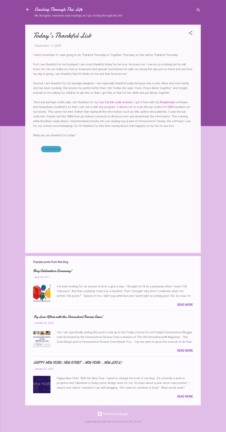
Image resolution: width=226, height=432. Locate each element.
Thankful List (51, 149)
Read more (185, 305)
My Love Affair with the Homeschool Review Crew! (68, 316)
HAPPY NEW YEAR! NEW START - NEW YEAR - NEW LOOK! (77, 362)
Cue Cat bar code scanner (116, 102)
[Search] (198, 11)
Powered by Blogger (113, 414)
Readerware (167, 102)
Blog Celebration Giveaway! (52, 270)
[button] (190, 34)
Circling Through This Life (58, 9)
